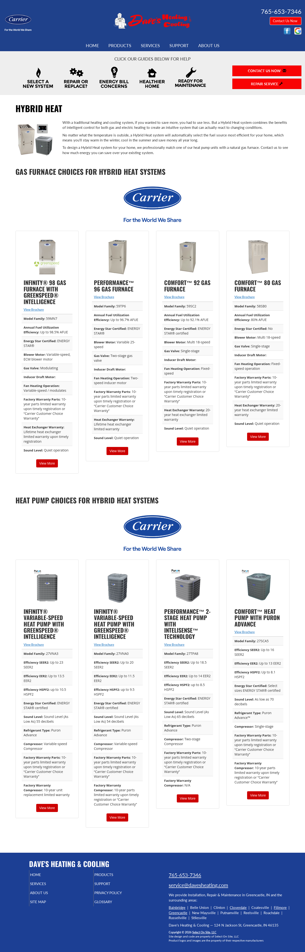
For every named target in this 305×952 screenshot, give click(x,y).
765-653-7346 (185, 875)
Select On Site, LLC (204, 932)
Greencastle (178, 913)
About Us (208, 45)
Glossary (111, 905)
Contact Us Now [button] (285, 21)
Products (119, 45)
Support (179, 45)
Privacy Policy (117, 895)
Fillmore (280, 907)
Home (92, 45)
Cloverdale (238, 907)
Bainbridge (177, 907)
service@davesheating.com (198, 885)
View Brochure (34, 309)
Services (150, 45)
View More (47, 463)
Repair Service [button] (267, 84)
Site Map (46, 905)
